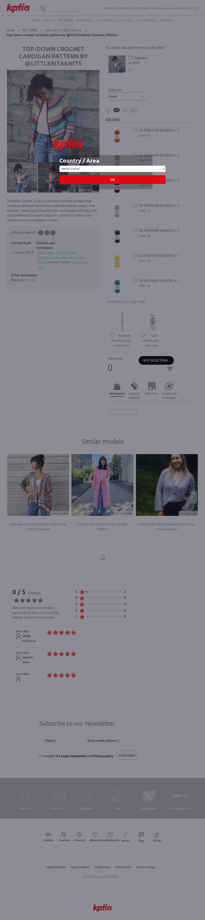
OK (112, 179)
